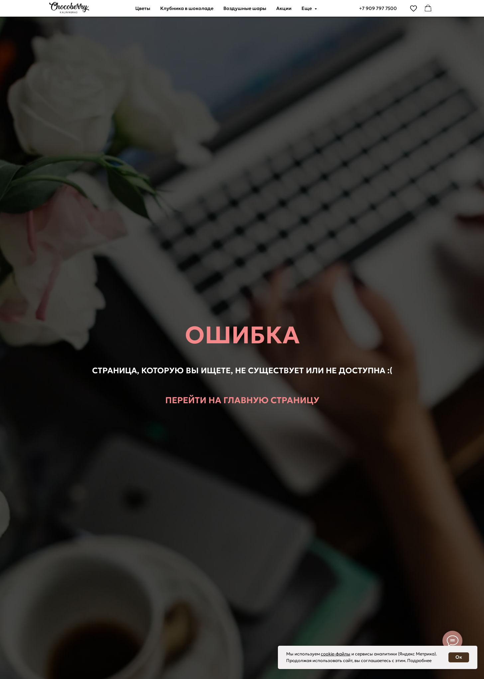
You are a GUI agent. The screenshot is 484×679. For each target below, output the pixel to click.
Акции (284, 8)
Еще (307, 8)
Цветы (142, 8)
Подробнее (419, 660)
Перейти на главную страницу (242, 400)
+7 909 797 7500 (378, 8)
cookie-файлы (335, 654)
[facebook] (428, 8)
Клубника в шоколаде (186, 8)
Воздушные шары (244, 8)
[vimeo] (414, 8)
